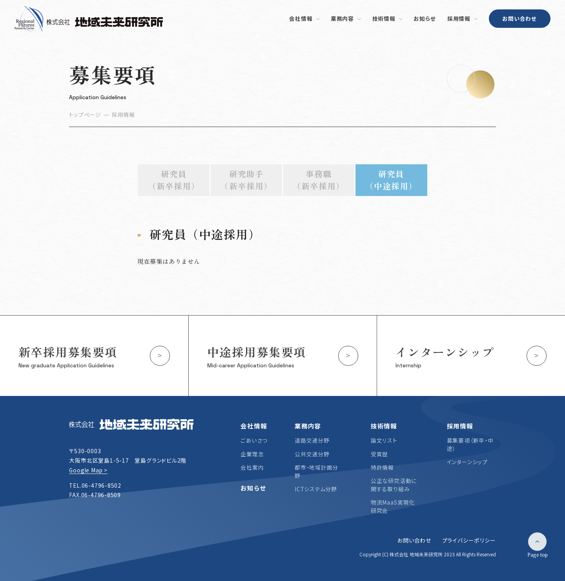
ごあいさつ (254, 440)
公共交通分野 (312, 454)
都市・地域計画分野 (316, 471)
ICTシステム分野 (316, 489)
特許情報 (382, 467)
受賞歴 (379, 454)
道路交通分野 (312, 440)
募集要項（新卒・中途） (470, 444)
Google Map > (88, 470)
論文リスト (384, 440)
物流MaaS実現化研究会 (393, 506)
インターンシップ (467, 462)
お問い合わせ (519, 18)
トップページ (85, 114)
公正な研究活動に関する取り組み (394, 485)
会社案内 (252, 467)
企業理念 (252, 454)
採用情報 (123, 114)
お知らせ (253, 487)
